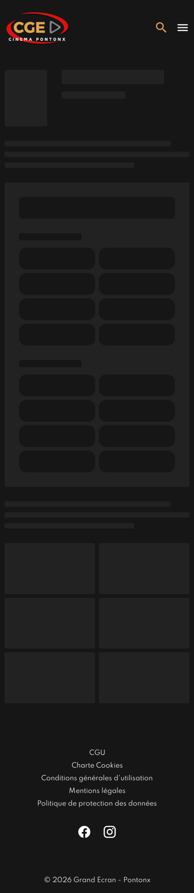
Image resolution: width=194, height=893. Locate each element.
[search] (161, 27)
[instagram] (109, 832)
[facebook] (84, 832)
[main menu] (182, 27)
